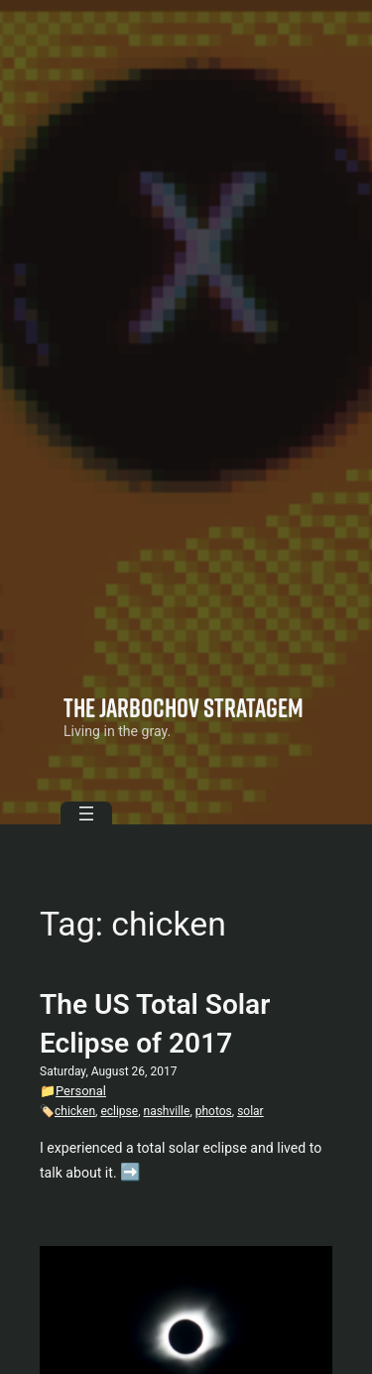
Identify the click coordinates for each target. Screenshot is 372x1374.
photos (213, 1111)
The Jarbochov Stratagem (183, 707)
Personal (81, 1090)
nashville (167, 1111)
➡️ (130, 1172)
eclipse (119, 1111)
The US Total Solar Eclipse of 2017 (155, 1024)
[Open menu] (86, 813)
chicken (75, 1111)
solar (250, 1111)
